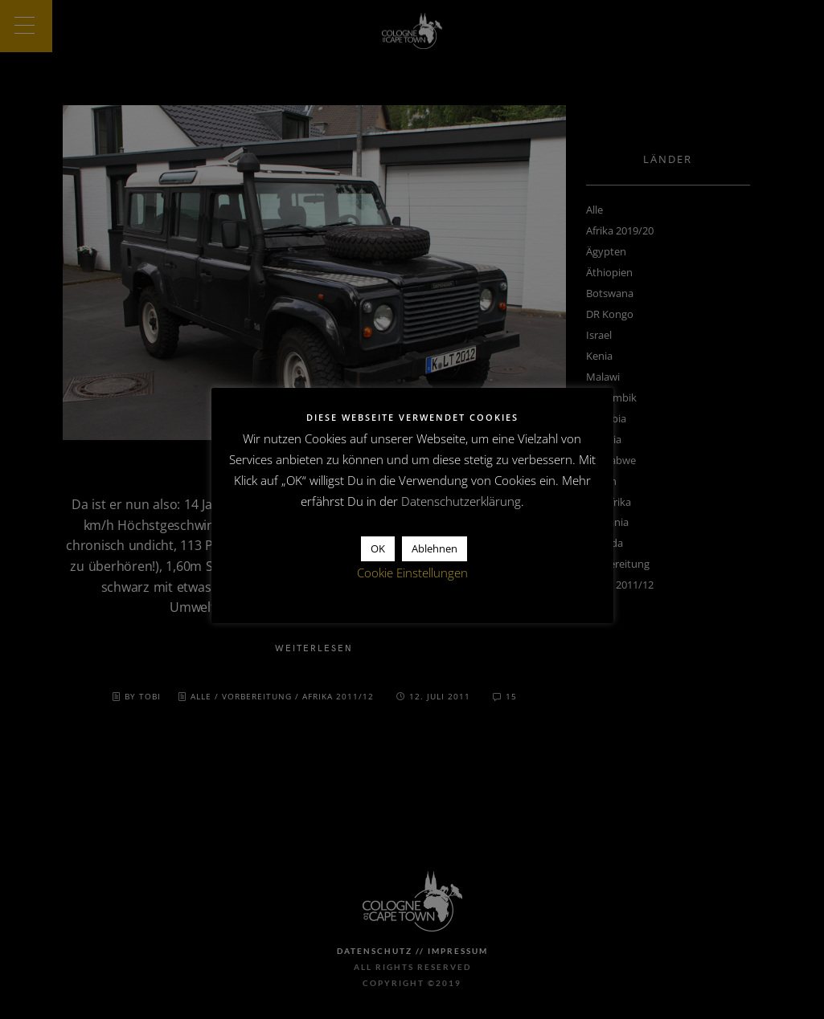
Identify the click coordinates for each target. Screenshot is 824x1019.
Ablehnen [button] (434, 548)
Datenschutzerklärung (461, 501)
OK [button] (378, 548)
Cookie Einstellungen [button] (412, 573)
